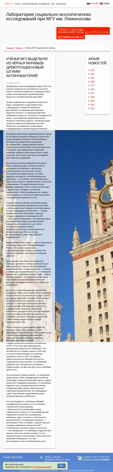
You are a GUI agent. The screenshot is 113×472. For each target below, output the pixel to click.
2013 (92, 108)
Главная (9, 48)
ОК (61, 466)
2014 (92, 104)
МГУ (53, 3)
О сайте (6, 457)
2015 (92, 101)
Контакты (61, 3)
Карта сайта (17, 457)
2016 (92, 97)
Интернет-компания (96, 459)
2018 (92, 89)
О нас (17, 3)
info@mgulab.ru (71, 37)
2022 (92, 74)
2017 (92, 93)
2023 (92, 70)
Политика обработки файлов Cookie (77, 470)
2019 (92, 85)
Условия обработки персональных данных (39, 470)
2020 (92, 81)
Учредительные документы (36, 3)
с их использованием (41, 467)
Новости (19, 48)
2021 (92, 78)
